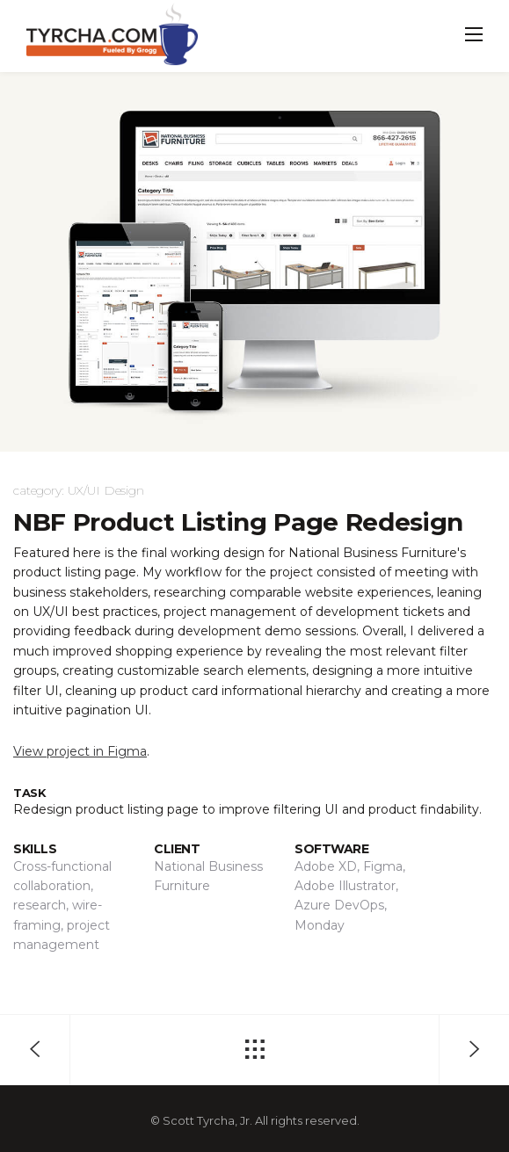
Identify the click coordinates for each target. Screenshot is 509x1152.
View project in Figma (80, 751)
